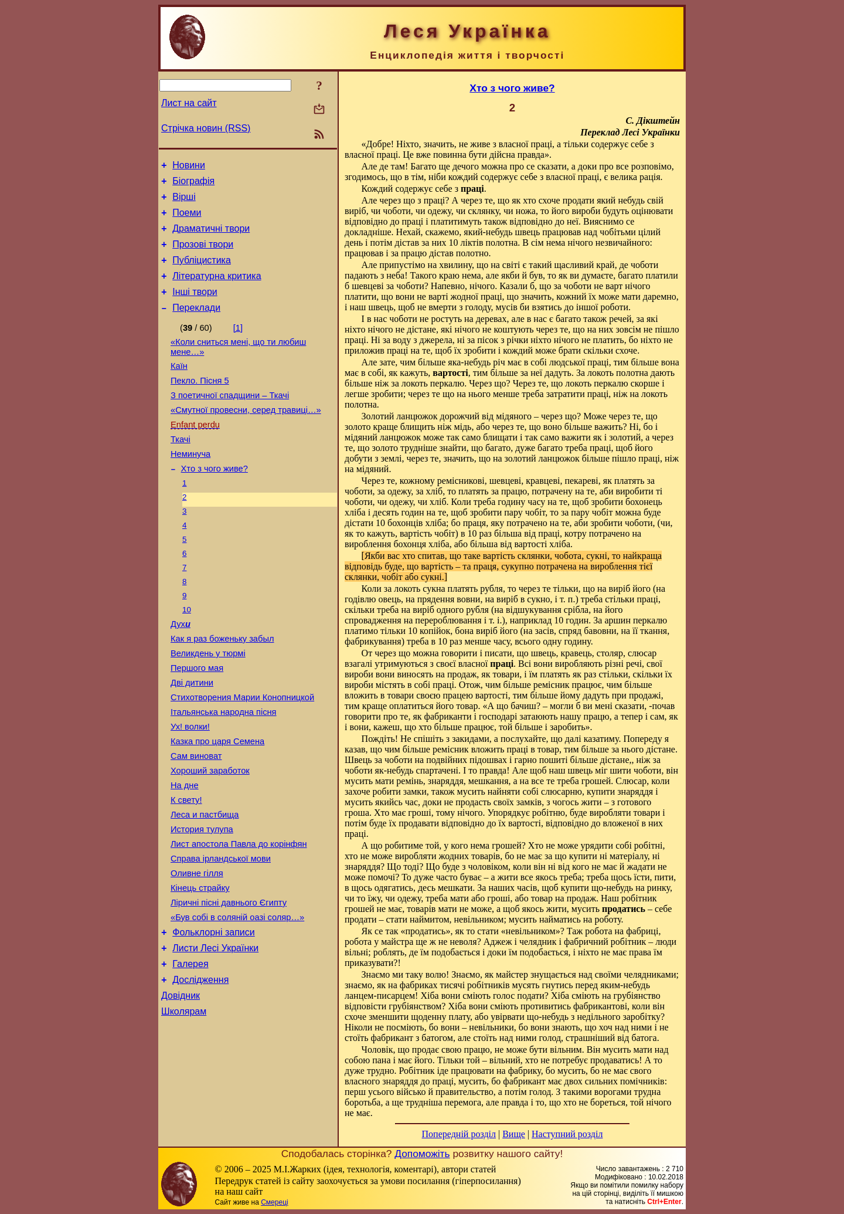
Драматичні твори (211, 237)
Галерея (190, 1051)
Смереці (274, 1202)
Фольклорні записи (213, 1016)
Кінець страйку (200, 966)
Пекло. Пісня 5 (200, 403)
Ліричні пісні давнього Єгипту (229, 983)
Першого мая (197, 720)
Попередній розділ (459, 1134)
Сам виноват (196, 818)
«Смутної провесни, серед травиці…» (246, 436)
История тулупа (202, 901)
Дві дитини (192, 736)
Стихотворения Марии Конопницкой (242, 753)
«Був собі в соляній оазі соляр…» (237, 999)
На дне (185, 851)
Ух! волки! (190, 786)
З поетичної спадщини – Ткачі (230, 420)
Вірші (184, 202)
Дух (180, 671)
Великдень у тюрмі (208, 703)
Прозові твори (202, 255)
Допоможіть (422, 1153)
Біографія (193, 184)
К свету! (186, 868)
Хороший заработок (210, 835)
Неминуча (190, 485)
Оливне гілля (197, 950)
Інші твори (194, 308)
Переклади (196, 325)
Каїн (179, 387)
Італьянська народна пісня (224, 769)
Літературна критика (216, 290)
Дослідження (200, 1069)
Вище (513, 1134)
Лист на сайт (189, 103)
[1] (238, 345)
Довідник (180, 1086)
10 (186, 654)
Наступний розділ (567, 1134)
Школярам (183, 1104)
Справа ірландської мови (221, 933)
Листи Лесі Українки (215, 1034)
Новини (188, 167)
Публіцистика (201, 272)
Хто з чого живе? (214, 502)
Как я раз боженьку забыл (222, 687)
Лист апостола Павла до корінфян (239, 917)
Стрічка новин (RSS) (205, 128)
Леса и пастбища (205, 884)
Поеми (186, 220)
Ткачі (180, 469)
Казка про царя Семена (217, 802)
